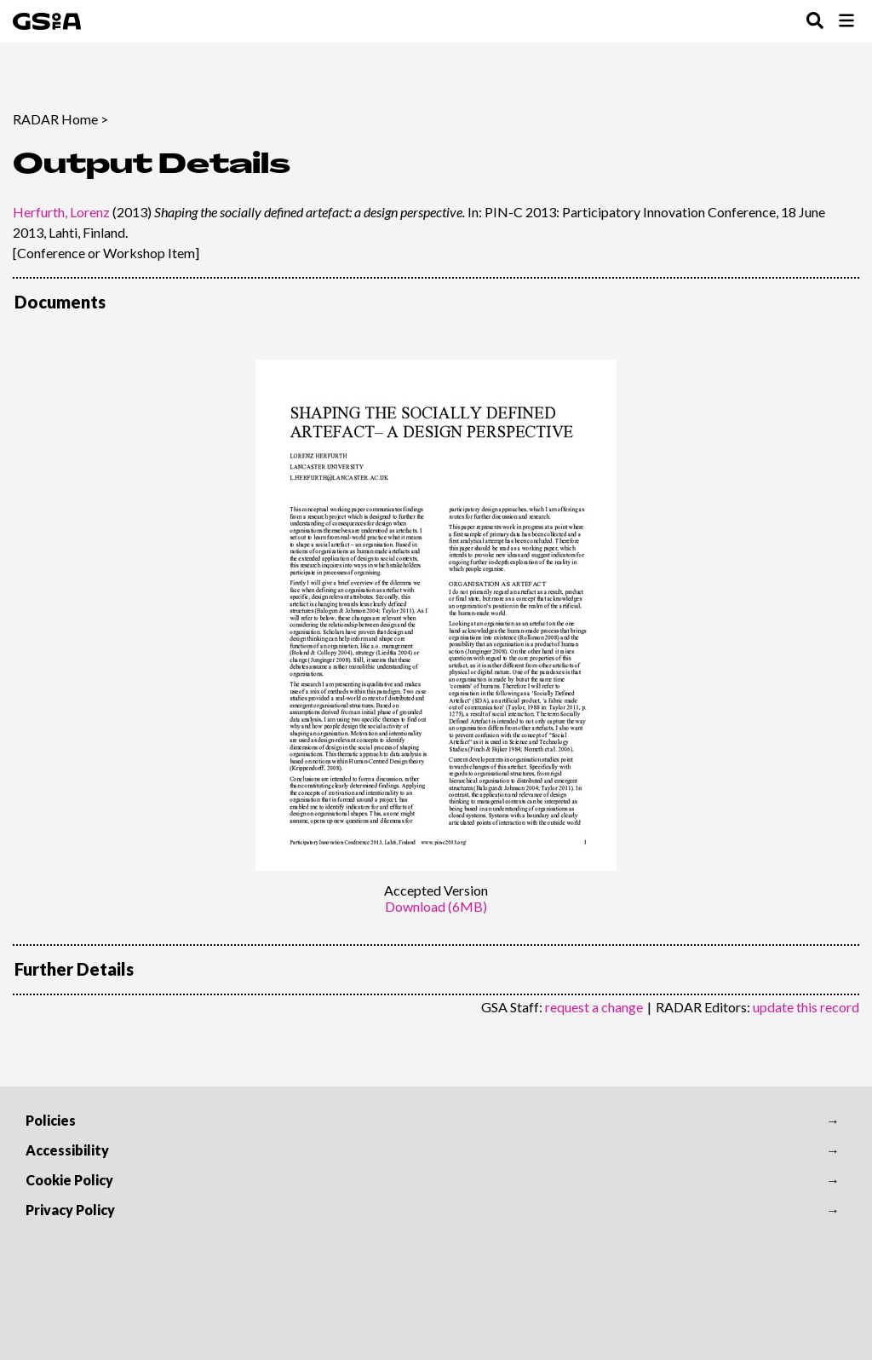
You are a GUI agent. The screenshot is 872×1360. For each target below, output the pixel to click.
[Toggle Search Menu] (815, 22)
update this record (806, 1007)
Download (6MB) (436, 906)
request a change (594, 1007)
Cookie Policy (69, 1180)
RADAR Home (55, 119)
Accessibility (67, 1150)
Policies (51, 1120)
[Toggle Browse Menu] (846, 22)
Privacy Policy (70, 1210)
